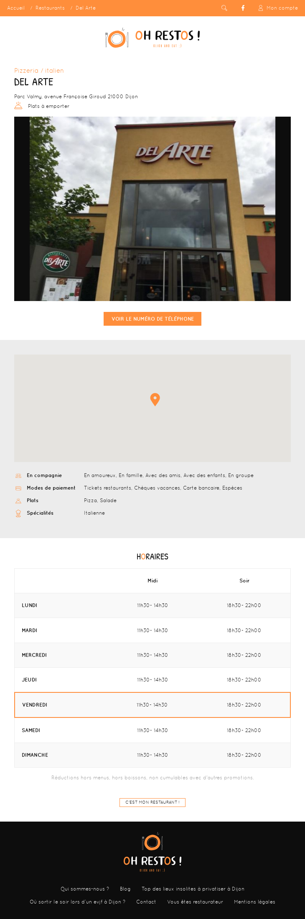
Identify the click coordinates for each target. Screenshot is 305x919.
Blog (125, 889)
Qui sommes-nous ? (85, 889)
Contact (146, 902)
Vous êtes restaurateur (195, 902)
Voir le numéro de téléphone (153, 319)
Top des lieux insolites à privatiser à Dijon (193, 889)
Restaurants (50, 8)
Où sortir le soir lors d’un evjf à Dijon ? (77, 902)
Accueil (16, 8)
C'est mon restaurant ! (152, 802)
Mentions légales (254, 902)
